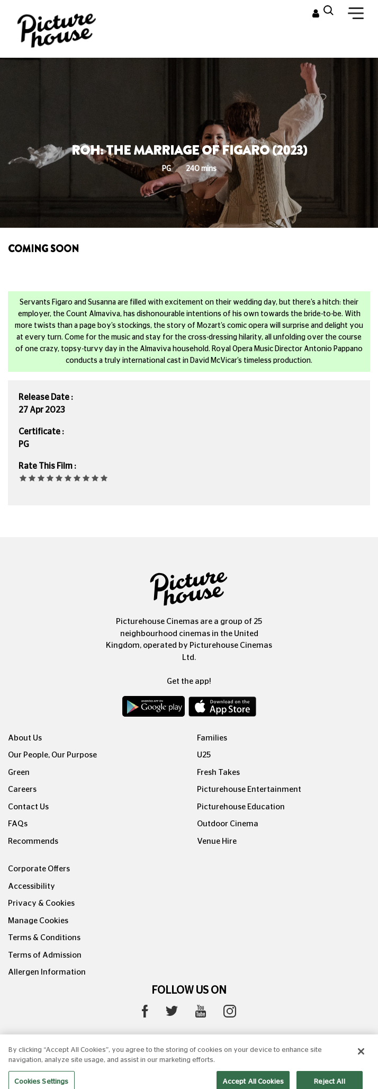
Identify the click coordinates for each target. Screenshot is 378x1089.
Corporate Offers (39, 869)
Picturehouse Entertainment (249, 789)
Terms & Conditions (44, 938)
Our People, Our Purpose (52, 755)
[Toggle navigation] (355, 15)
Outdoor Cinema (227, 824)
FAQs (18, 824)
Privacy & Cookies (41, 903)
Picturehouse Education (241, 807)
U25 (204, 755)
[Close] (361, 1057)
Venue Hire (217, 841)
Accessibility (31, 886)
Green (19, 772)
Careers (22, 789)
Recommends (33, 841)
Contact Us (28, 807)
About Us (25, 738)
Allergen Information (47, 972)
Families (212, 738)
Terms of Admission (45, 955)
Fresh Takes (218, 772)
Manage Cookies (38, 921)
